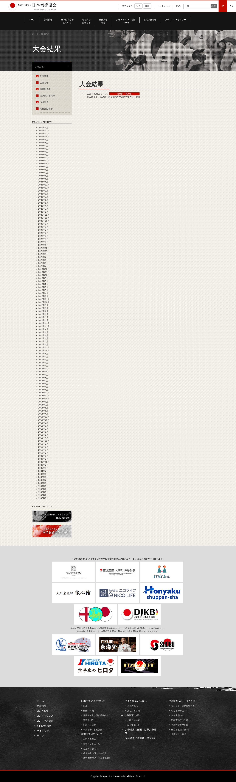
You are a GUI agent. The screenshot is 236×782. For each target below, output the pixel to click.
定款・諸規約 (89, 725)
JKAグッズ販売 (45, 720)
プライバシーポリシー (175, 19)
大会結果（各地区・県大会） (140, 738)
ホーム (32, 19)
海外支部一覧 (133, 725)
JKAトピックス (45, 715)
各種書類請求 (177, 715)
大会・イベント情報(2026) (125, 21)
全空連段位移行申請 (180, 729)
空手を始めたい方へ (136, 701)
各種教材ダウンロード (181, 725)
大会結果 (42, 102)
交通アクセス (89, 748)
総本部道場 (44, 89)
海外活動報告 (45, 108)
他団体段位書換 (178, 734)
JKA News (42, 711)
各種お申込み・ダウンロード (184, 701)
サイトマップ (163, 6)
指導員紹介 (88, 720)
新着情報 (48, 19)
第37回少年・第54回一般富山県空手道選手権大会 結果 (113, 97)
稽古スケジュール (91, 744)
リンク (40, 735)
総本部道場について (92, 734)
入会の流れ (132, 706)
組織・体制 (88, 711)
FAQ (178, 6)
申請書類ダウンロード (181, 720)
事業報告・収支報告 (92, 729)
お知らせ (42, 82)
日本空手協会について (67, 21)
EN (231, 6)
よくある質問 (133, 711)
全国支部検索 (103, 21)
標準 (147, 6)
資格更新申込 (177, 711)
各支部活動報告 (46, 95)
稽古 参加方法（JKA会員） (96, 753)
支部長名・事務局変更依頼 (184, 706)
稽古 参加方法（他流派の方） (98, 758)
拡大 (138, 6)
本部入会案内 (89, 739)
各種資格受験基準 (86, 21)
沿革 (85, 706)
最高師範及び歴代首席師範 (96, 715)
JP (223, 6)
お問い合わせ (150, 19)
